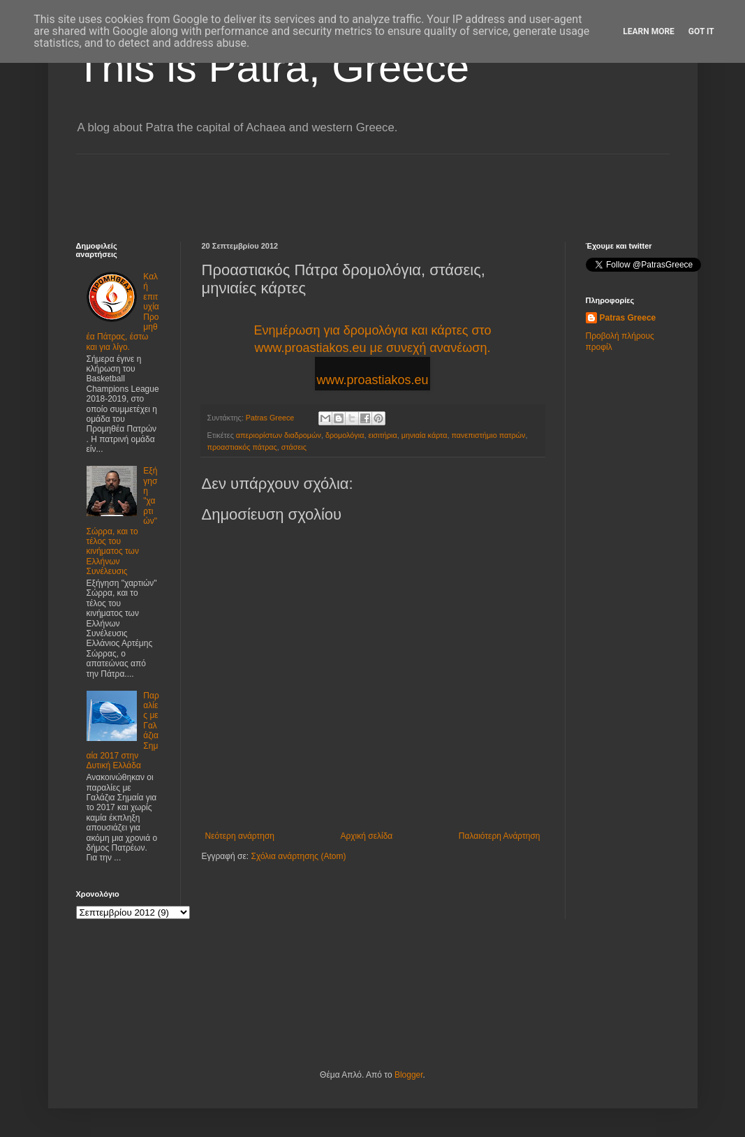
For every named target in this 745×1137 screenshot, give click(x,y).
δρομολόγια (344, 435)
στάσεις (294, 447)
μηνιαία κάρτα (424, 435)
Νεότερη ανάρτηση (239, 836)
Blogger (408, 1075)
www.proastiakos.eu (372, 380)
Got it (701, 31)
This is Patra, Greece (273, 67)
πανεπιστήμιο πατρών (488, 435)
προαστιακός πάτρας (242, 447)
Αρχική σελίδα (366, 836)
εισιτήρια (382, 435)
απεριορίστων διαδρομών (278, 435)
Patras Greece (628, 318)
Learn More (648, 31)
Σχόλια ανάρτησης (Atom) (298, 856)
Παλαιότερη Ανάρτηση (499, 836)
